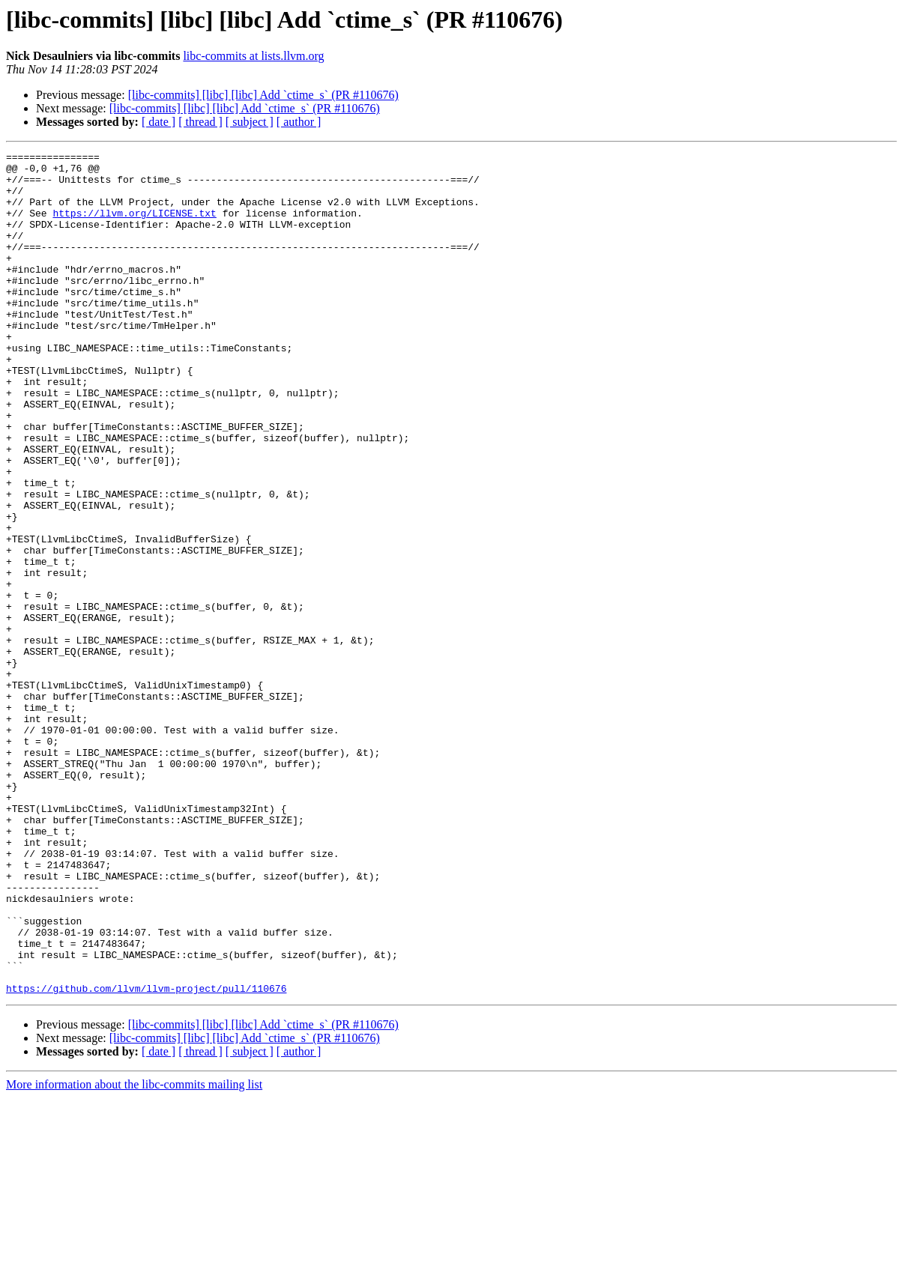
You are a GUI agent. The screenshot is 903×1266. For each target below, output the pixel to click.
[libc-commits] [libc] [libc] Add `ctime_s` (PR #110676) (263, 94)
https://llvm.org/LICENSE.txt (134, 226)
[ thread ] (200, 121)
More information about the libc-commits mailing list (134, 1253)
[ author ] (299, 121)
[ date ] (158, 121)
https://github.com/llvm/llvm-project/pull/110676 (146, 1156)
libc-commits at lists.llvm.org (253, 55)
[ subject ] (250, 121)
